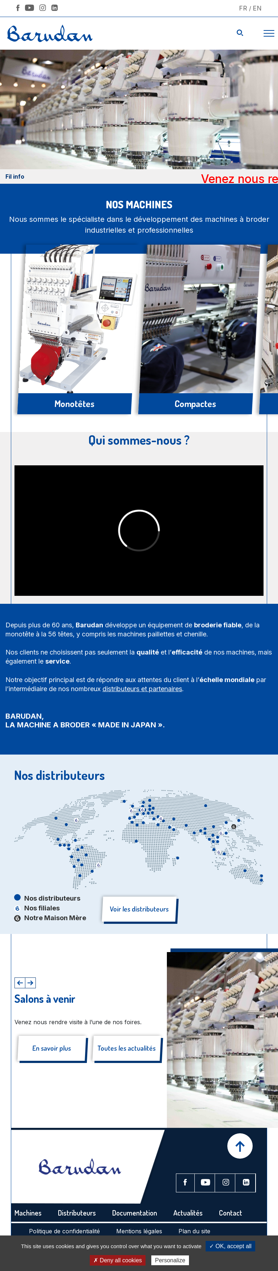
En (257, 8)
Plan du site (194, 1231)
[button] (19, 982)
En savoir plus (51, 1047)
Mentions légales (139, 1231)
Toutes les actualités (126, 1047)
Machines (28, 1212)
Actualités (188, 1212)
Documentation (134, 1212)
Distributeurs (77, 1212)
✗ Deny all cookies (117, 1260)
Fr (243, 8)
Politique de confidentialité (64, 1231)
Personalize (170, 1260)
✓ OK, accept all (230, 1246)
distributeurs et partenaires (142, 689)
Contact (230, 1212)
